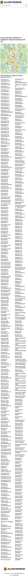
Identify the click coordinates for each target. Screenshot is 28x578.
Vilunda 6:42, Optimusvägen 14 (19, 144)
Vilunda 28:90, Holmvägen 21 (5, 335)
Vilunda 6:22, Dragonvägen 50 (19, 151)
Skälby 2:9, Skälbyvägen (4, 256)
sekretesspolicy (15, 575)
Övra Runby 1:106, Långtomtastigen (6, 197)
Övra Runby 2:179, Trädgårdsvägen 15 (6, 477)
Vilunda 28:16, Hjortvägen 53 (4, 173)
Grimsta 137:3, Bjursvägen (19, 545)
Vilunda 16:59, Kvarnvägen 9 (4, 373)
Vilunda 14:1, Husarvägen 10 (5, 332)
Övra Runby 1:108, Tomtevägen (6, 432)
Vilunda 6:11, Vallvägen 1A (18, 92)
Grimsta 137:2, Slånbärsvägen (19, 528)
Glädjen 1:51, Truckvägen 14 (19, 133)
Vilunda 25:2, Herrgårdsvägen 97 (6, 549)
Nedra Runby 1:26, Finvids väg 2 (20, 158)
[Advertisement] (14, 22)
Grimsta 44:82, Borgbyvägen (19, 403)
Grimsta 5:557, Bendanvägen (19, 469)
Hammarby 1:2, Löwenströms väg (5, 80)
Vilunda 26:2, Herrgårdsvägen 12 (6, 436)
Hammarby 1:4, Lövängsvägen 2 (5, 90)
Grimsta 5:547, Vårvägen (19, 462)
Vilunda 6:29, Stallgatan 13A (19, 261)
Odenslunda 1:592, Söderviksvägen (6, 277)
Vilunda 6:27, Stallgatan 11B (19, 234)
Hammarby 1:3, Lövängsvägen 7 (5, 97)
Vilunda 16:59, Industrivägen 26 (5, 370)
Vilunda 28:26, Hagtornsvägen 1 (5, 297)
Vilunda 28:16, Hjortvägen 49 (4, 190)
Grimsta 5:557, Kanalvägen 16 (19, 424)
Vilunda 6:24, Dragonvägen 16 (19, 199)
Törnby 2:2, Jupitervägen (18, 278)
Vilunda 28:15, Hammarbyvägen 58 (6, 183)
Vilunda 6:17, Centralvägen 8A (5, 494)
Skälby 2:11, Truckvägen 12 (19, 120)
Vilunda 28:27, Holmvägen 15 (5, 270)
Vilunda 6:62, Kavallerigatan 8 (19, 189)
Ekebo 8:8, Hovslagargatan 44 (20, 303)
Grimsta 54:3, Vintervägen (18, 458)
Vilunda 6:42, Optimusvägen (19, 154)
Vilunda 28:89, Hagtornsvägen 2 (5, 322)
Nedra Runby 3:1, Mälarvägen (19, 202)
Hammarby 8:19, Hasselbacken (5, 177)
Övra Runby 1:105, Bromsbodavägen (6, 263)
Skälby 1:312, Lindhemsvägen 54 (6, 470)
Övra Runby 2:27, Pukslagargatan (19, 116)
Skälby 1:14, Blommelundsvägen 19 (21, 82)
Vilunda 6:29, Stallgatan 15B (19, 258)
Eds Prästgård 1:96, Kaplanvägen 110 (20, 268)
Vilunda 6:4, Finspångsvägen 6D (6, 546)
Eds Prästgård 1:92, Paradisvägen (20, 299)
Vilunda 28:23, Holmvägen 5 (4, 211)
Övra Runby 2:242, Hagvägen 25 (20, 89)
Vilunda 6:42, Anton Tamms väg (20, 130)
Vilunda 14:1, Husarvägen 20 (5, 380)
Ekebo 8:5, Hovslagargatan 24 (20, 289)
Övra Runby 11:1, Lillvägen (5, 329)
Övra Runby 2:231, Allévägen (6, 529)
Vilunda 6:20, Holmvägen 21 (5, 418)
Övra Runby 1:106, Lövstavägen (6, 225)
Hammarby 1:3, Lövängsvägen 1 (5, 94)
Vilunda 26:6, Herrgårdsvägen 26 (6, 505)
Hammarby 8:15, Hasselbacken (5, 152)
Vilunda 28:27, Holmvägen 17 (5, 284)
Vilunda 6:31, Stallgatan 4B (18, 251)
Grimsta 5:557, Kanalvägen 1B (19, 534)
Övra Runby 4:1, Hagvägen (5, 311)
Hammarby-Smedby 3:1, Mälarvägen (20, 206)
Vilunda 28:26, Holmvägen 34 (5, 273)
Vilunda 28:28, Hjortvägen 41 (4, 208)
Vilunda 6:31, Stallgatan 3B (18, 247)
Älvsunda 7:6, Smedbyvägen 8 (19, 310)
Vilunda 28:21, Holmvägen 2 (4, 180)
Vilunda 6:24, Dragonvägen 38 (19, 175)
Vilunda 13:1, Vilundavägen (18, 196)
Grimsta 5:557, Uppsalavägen (19, 531)
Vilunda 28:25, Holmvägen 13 (5, 259)
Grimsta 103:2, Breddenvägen (19, 400)
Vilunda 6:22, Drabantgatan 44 (19, 137)
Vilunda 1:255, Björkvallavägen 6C (6, 404)
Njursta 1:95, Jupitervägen (18, 321)
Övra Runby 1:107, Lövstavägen (6, 204)
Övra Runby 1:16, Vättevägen (5, 315)
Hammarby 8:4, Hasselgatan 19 (5, 159)
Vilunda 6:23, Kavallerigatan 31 (19, 182)
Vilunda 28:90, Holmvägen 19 (5, 304)
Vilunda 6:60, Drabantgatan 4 (19, 99)
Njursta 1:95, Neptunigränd (18, 353)
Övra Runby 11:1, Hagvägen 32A (5, 474)
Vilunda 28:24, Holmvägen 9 (4, 242)
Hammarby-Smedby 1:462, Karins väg (20, 393)
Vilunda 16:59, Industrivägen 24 (5, 394)
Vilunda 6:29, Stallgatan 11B (19, 254)
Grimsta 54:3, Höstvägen (18, 465)
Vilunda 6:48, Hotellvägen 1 (18, 185)
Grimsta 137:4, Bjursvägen (19, 548)
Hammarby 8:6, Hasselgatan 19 (5, 132)
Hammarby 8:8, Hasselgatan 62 (5, 121)
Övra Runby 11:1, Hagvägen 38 (5, 422)
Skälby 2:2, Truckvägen (4, 456)
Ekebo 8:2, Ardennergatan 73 (20, 272)
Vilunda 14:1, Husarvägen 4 (4, 308)
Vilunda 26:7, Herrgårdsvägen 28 (6, 498)
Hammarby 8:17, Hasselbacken (5, 170)
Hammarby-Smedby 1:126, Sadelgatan (20, 318)
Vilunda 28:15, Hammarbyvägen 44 (6, 187)
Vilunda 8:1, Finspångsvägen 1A (6, 525)
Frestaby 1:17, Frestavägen (19, 127)
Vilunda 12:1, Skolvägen (4, 360)
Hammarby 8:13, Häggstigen (5, 145)
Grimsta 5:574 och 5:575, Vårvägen (20, 441)
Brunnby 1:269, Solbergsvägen (5, 280)
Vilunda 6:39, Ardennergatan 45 (20, 213)
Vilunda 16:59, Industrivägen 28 (5, 346)
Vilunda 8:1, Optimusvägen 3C (5, 515)
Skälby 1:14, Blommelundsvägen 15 (21, 95)
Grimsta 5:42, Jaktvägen (18, 552)
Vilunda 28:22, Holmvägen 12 (5, 215)
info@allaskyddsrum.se (19, 573)
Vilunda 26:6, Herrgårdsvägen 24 (6, 491)
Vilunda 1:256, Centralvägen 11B (5, 460)
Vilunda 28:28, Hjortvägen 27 (4, 228)
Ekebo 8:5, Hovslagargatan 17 (20, 285)
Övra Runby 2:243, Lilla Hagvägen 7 (6, 291)
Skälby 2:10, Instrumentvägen (5, 139)
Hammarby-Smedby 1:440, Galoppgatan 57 (21, 360)
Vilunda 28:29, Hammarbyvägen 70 (6, 156)
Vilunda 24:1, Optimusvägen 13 (19, 113)
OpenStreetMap (24, 73)
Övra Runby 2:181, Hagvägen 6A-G (6, 512)
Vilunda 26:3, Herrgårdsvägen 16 (6, 439)
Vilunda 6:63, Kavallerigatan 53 (19, 192)
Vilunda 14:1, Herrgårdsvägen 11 (6, 391)
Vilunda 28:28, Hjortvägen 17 (4, 232)
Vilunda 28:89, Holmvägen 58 (5, 387)
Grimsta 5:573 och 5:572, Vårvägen (20, 420)
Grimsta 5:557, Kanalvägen (19, 472)
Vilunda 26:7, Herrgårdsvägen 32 (6, 536)
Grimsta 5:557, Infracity (19, 407)
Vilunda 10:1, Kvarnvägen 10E (5, 353)
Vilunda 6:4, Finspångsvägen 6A (6, 539)
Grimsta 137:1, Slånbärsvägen (19, 524)
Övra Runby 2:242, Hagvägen (20, 123)
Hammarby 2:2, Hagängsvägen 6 (5, 104)
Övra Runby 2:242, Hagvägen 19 (20, 109)
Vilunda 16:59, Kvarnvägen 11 (5, 349)
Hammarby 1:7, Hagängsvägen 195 (6, 114)
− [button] (2, 48)
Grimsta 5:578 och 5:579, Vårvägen (20, 455)
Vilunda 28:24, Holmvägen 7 (4, 221)
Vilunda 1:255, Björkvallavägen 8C (6, 377)
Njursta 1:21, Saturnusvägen (19, 335)
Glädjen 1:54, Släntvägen (18, 282)
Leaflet (18, 73)
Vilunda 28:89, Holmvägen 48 (5, 339)
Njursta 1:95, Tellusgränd (18, 332)
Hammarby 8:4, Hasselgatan (5, 149)
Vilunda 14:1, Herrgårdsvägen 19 (6, 363)
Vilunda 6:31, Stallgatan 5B (18, 265)
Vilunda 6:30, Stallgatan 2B (18, 227)
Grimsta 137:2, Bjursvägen (19, 517)
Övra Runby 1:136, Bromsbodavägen (6, 201)
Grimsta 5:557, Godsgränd (19, 514)
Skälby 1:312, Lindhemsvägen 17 (6, 501)
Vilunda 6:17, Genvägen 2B (4, 518)
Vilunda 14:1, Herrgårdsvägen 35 (6, 287)
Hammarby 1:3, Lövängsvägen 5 (5, 101)
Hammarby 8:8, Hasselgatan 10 (5, 135)
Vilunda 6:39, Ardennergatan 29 (20, 216)
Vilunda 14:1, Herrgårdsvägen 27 (6, 325)
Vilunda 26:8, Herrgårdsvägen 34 (6, 487)
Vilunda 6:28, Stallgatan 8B (18, 240)
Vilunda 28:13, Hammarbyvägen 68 (6, 166)
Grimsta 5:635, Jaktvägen (19, 555)
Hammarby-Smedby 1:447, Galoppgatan (20, 363)
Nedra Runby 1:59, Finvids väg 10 (20, 164)
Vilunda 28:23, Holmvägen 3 (4, 194)
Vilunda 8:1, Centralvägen (4, 484)
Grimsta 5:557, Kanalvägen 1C (19, 538)
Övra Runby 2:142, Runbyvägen (6, 239)
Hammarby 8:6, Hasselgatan (5, 118)
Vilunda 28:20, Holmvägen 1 (4, 163)
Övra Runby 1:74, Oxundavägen (5, 398)
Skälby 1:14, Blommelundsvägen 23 (7, 532)
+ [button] (2, 46)
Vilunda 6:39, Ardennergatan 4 (19, 209)
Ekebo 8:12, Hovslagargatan (19, 275)
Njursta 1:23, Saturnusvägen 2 (19, 370)
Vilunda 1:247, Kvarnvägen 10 (5, 384)
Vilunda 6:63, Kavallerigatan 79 (19, 171)
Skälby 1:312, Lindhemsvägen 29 (6, 508)
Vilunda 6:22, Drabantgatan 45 (19, 140)
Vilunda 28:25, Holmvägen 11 (5, 253)
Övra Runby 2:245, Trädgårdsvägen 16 (6, 449)
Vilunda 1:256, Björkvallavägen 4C (6, 425)
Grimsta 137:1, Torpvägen (19, 521)
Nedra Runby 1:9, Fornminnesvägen (20, 161)
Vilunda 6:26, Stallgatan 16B (19, 220)
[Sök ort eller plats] (26, 5)
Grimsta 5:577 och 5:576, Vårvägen (20, 448)
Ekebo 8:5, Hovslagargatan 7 (19, 292)
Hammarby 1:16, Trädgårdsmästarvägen (7, 111)
